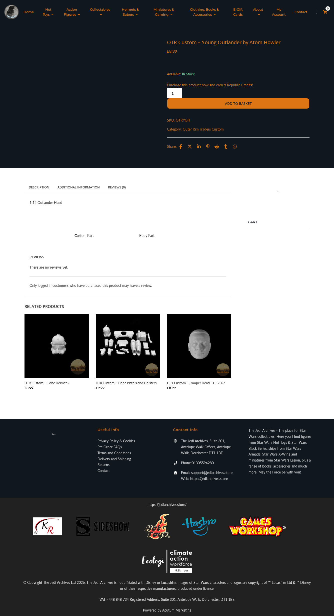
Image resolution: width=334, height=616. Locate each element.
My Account (279, 8)
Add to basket (238, 97)
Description (39, 181)
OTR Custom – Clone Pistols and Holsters (126, 376)
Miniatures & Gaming (164, 8)
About (258, 8)
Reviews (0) (117, 181)
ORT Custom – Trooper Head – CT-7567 (196, 376)
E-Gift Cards (237, 8)
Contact (300, 9)
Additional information (79, 181)
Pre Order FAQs (110, 441)
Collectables (100, 8)
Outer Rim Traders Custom (203, 123)
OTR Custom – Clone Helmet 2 (46, 376)
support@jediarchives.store (211, 466)
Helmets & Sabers (130, 8)
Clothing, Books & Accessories (204, 8)
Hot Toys (48, 8)
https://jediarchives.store (209, 472)
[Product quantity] (174, 87)
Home (29, 9)
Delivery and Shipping (114, 452)
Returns (104, 458)
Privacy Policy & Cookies (116, 435)
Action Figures (72, 8)
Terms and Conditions (114, 447)
